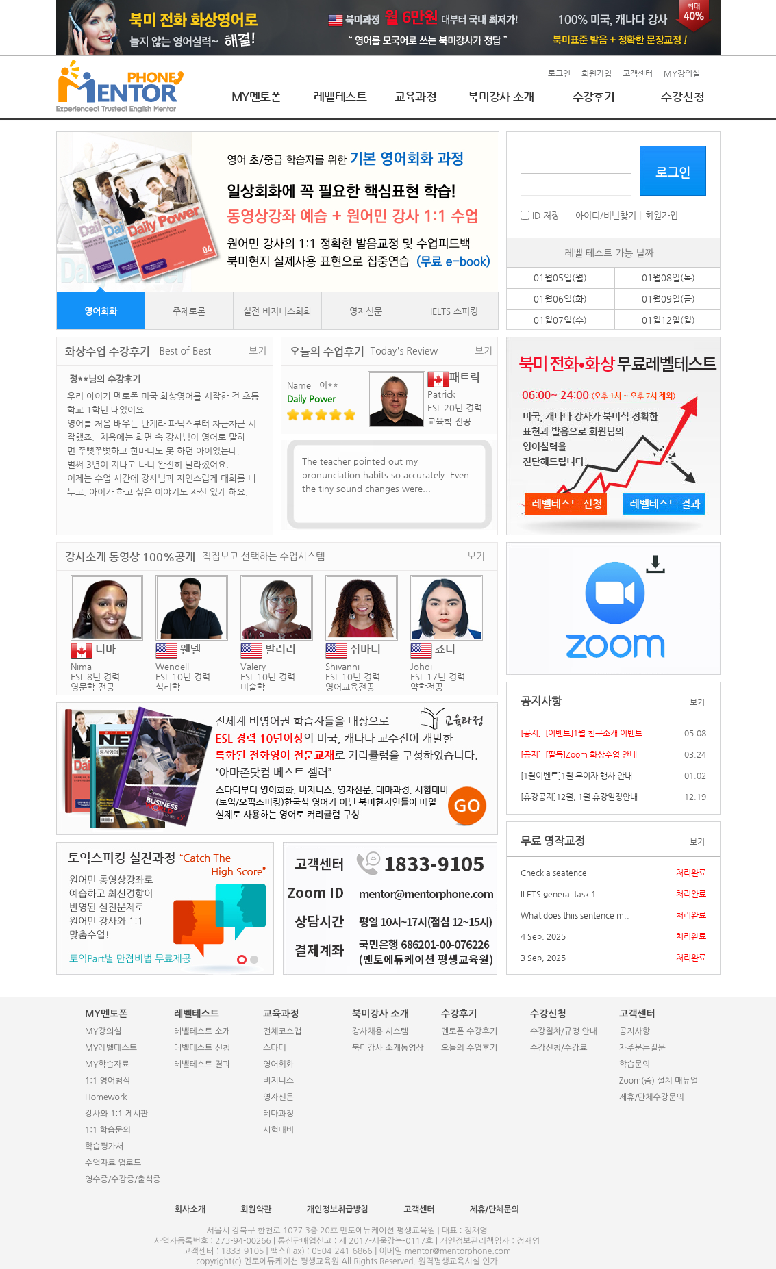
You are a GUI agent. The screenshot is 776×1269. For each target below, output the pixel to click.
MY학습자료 (107, 1064)
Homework (106, 1097)
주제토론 (189, 311)
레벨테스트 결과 (202, 1064)
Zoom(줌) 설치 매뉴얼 (658, 1081)
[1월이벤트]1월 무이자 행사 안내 (576, 775)
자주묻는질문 (642, 1048)
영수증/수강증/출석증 (123, 1179)
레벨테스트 (340, 96)
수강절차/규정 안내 (563, 1031)
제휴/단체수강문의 (651, 1097)
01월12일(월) (668, 320)
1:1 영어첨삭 (108, 1081)
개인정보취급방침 (337, 1209)
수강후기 (594, 96)
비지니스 (278, 1081)
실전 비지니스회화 (277, 311)
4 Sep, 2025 (543, 936)
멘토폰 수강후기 (469, 1031)
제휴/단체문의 (494, 1209)
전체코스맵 (282, 1031)
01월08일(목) (668, 277)
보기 (257, 351)
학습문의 (634, 1064)
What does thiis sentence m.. (575, 915)
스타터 (274, 1048)
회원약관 (255, 1209)
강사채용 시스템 (380, 1031)
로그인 (559, 73)
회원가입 (596, 73)
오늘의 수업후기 (469, 1048)
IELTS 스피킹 (454, 311)
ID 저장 (540, 215)
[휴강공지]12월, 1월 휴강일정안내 (579, 797)
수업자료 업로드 (113, 1163)
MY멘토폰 (256, 96)
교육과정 (416, 96)
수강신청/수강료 (558, 1048)
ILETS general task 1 (558, 894)
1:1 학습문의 (108, 1130)
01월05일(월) (560, 277)
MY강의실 (682, 73)
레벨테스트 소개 (202, 1031)
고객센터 (638, 73)
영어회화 (100, 311)
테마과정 (278, 1114)
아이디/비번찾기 (605, 215)
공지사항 (634, 1031)
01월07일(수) (560, 320)
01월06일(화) (560, 299)
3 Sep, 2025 (543, 957)
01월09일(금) (668, 299)
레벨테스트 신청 (202, 1048)
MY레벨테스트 (111, 1048)
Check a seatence (554, 872)
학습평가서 (104, 1146)
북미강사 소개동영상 (388, 1048)
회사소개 (190, 1209)
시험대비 (278, 1130)
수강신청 (683, 96)
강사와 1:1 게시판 (117, 1114)
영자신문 (365, 311)
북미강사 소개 (501, 96)
